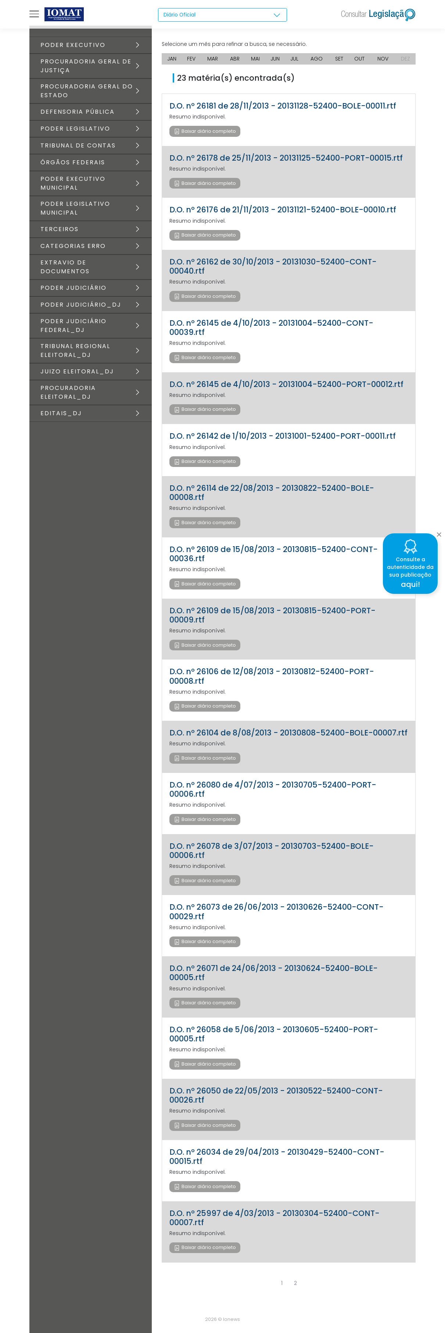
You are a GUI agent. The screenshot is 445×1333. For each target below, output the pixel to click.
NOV (382, 58)
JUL (294, 58)
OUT (359, 58)
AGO (317, 58)
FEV (191, 58)
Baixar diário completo (208, 131)
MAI (255, 58)
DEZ (405, 58)
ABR (235, 58)
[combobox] (222, 15)
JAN (171, 58)
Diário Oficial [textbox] (180, 14)
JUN (275, 58)
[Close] (439, 532)
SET (339, 58)
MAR (212, 58)
